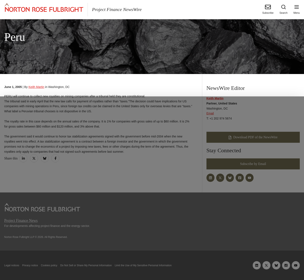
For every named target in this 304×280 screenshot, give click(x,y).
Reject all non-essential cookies (212, 267)
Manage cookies (152, 267)
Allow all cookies (93, 267)
